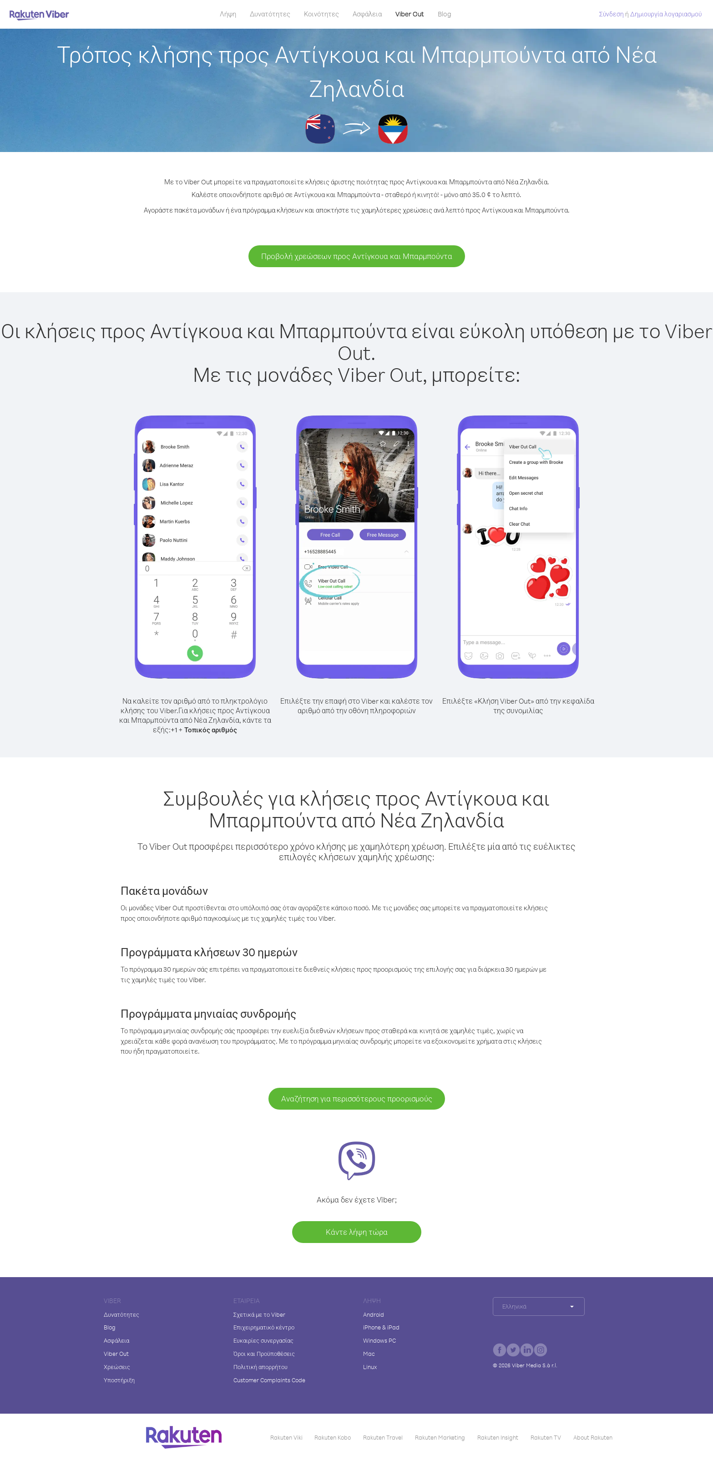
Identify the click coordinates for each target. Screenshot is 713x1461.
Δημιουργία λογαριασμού (666, 14)
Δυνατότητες (270, 14)
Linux (370, 1366)
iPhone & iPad (381, 1327)
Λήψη (228, 14)
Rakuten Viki (286, 1437)
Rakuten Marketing (440, 1437)
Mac (369, 1353)
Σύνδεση (611, 14)
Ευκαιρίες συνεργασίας (263, 1340)
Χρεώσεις (117, 1366)
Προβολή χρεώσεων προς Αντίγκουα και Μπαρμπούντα (356, 256)
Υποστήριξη (119, 1380)
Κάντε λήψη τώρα (357, 1232)
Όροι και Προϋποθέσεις (264, 1353)
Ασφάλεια (367, 14)
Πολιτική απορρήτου (260, 1366)
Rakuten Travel (383, 1437)
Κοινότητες (321, 14)
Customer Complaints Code (269, 1380)
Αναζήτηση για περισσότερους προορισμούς (356, 1098)
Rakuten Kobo (332, 1437)
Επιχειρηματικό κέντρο (263, 1327)
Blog (444, 14)
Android (373, 1314)
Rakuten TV (546, 1437)
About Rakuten (592, 1437)
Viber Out (409, 14)
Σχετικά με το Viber (259, 1314)
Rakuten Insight (497, 1437)
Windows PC (379, 1340)
